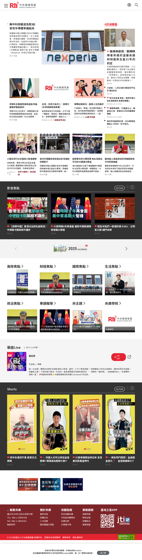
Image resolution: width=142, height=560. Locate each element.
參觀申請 (86, 533)
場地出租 (86, 537)
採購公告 (44, 537)
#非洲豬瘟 (111, 24)
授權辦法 (86, 540)
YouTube (119, 188)
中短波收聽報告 (68, 537)
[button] (6, 6)
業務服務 (88, 529)
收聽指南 (66, 529)
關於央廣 (45, 529)
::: (7, 23)
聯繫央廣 (15, 529)
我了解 (103, 551)
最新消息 (44, 533)
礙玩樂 (33, 375)
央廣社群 (65, 540)
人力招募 (44, 540)
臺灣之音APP (109, 529)
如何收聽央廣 (67, 533)
